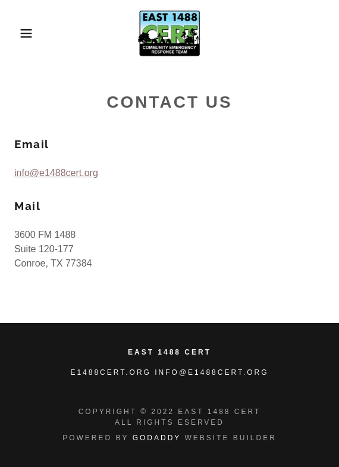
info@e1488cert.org (56, 173)
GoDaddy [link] (157, 438)
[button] (23, 33)
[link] (170, 33)
